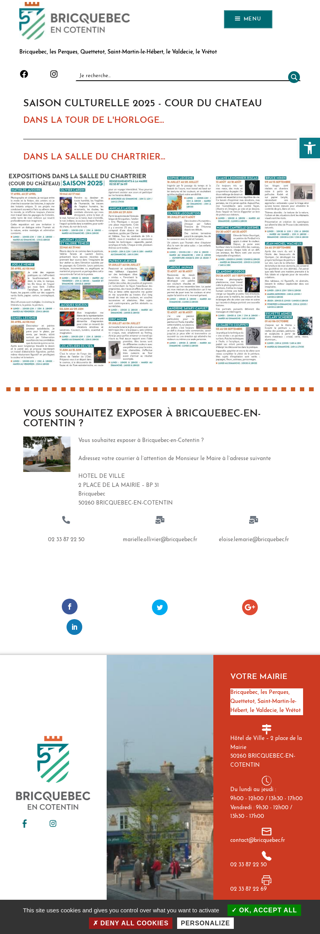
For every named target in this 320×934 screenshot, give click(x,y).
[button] (310, 148)
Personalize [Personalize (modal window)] (205, 923)
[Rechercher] (292, 75)
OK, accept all (264, 910)
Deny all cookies (131, 923)
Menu (252, 19)
